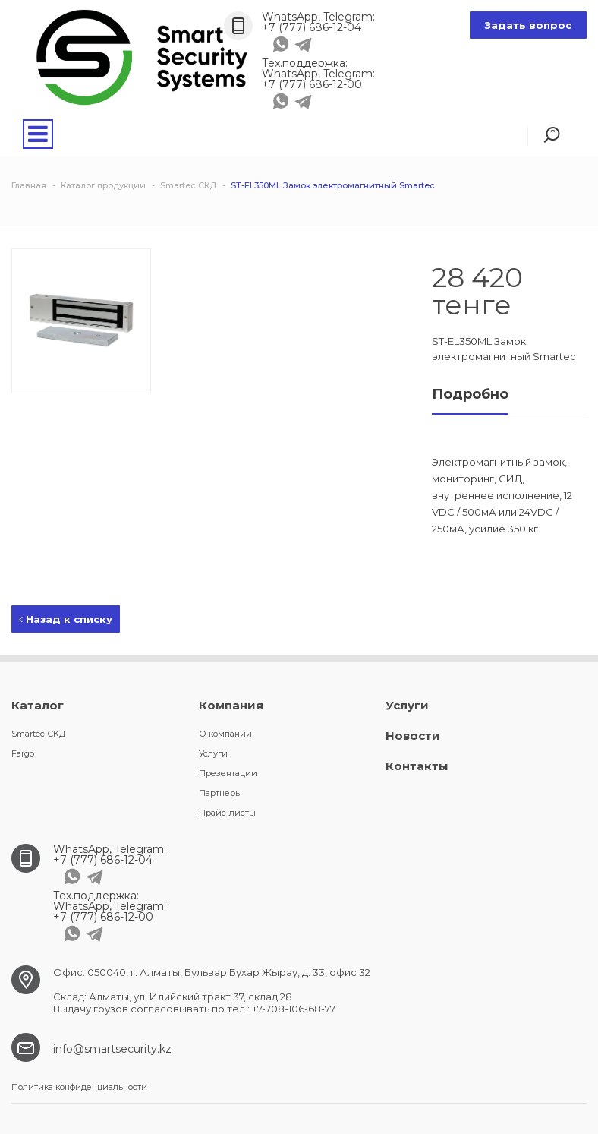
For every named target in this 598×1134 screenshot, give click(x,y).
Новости (413, 735)
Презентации (228, 773)
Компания (231, 705)
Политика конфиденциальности (79, 1087)
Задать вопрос (528, 25)
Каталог (37, 705)
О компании (225, 733)
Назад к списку (65, 619)
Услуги (213, 753)
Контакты (417, 766)
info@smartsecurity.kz (112, 1049)
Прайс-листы (227, 812)
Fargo (22, 753)
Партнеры (220, 793)
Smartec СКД (38, 733)
